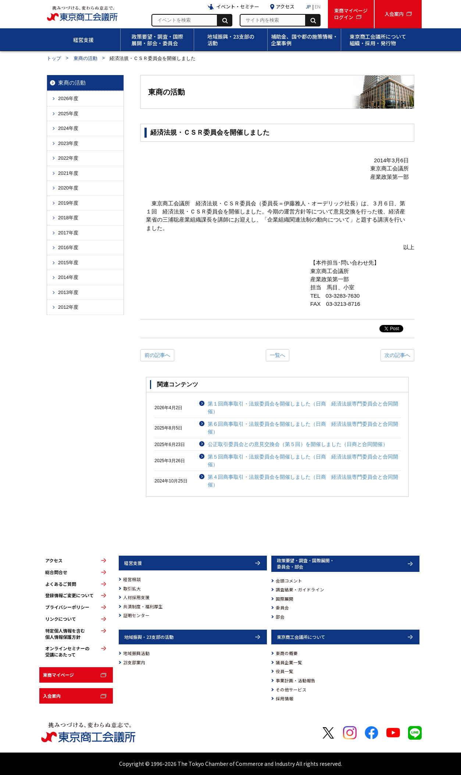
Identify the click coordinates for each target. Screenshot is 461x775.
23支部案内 (134, 662)
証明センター (136, 615)
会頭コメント (289, 581)
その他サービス (291, 690)
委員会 (282, 608)
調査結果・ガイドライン (300, 589)
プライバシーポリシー (67, 607)
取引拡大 (132, 588)
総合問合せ (56, 572)
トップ (54, 58)
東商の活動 (85, 58)
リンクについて (60, 619)
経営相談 (132, 579)
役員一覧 (284, 671)
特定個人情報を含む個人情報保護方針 (65, 634)
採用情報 (284, 698)
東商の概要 (287, 653)
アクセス (53, 560)
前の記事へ (157, 355)
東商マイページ (58, 675)
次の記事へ (397, 355)
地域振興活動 (136, 653)
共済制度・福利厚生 (143, 606)
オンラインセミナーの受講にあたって (67, 651)
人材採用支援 (136, 597)
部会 (280, 617)
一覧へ (277, 355)
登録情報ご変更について (69, 595)
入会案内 (52, 696)
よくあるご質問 (60, 584)
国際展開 (284, 599)
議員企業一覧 (289, 662)
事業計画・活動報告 (295, 680)
